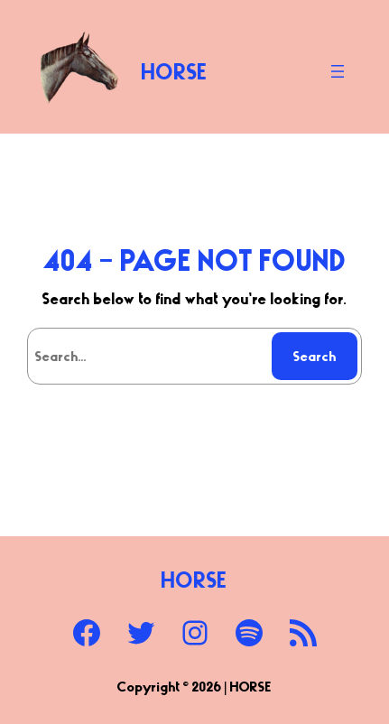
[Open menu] (337, 71)
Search (315, 356)
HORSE (175, 71)
